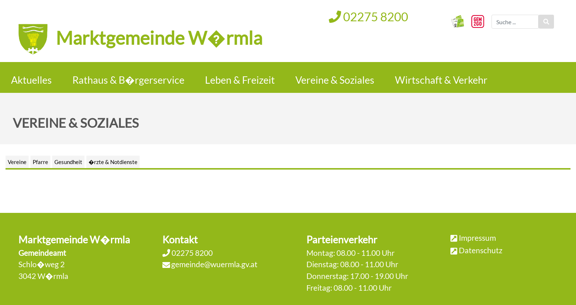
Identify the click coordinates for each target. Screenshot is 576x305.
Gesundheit (68, 162)
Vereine (17, 162)
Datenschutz (481, 250)
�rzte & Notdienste (113, 162)
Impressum (477, 237)
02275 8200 (368, 16)
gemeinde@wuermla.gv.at (214, 264)
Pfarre (40, 162)
